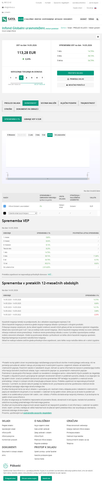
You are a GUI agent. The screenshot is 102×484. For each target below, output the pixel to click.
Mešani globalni (94, 28)
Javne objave (93, 3)
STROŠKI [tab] (8, 109)
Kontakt (48, 3)
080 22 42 (6, 2)
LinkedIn (6, 12)
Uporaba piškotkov (79, 3)
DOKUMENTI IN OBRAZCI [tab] (27, 109)
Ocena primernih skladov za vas (78, 440)
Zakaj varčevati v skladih (42, 432)
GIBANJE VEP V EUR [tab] (32, 119)
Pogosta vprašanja (40, 443)
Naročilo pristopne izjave (43, 455)
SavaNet (83, 19)
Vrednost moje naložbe (75, 436)
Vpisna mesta (39, 459)
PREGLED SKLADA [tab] (12, 103)
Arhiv (4, 455)
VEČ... (50, 274)
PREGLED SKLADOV (80, 28)
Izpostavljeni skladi (8, 429)
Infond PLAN (38, 436)
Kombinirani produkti (9, 440)
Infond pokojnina (8, 436)
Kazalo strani (77, 8)
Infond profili (6, 432)
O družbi (39, 3)
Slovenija (91, 8)
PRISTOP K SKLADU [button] (75, 73)
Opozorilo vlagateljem (61, 3)
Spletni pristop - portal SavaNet (45, 451)
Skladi (70, 28)
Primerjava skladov (73, 432)
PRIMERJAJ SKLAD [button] (75, 79)
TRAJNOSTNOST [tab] (88, 103)
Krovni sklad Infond (9, 31)
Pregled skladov (7, 425)
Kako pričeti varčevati (41, 429)
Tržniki (91, 19)
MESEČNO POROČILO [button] (75, 85)
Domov (63, 28)
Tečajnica (70, 443)
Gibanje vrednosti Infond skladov (78, 429)
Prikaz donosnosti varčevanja (77, 425)
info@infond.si (8, 7)
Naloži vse (46, 478)
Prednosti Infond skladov (43, 440)
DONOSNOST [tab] (30, 103)
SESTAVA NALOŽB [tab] (48, 103)
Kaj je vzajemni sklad (41, 425)
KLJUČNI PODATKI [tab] (68, 103)
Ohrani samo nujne (29, 478)
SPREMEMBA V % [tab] (12, 119)
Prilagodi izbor (10, 478)
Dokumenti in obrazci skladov (12, 451)
